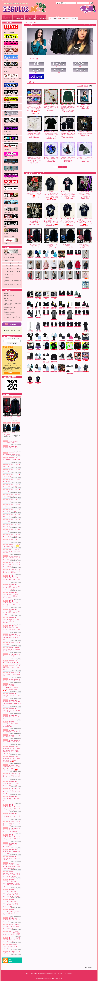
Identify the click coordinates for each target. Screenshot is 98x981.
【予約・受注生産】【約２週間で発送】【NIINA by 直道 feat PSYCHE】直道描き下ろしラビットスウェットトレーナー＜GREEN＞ (67, 100)
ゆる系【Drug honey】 (11, 168)
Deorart (11, 224)
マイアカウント (72, 18)
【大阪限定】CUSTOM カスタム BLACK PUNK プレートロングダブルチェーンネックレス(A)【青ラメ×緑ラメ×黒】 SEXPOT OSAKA (11, 893)
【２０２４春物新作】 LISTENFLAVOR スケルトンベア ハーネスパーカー (11, 926)
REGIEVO (6, 71)
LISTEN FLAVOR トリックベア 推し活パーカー (53, 337)
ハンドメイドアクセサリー (11, 236)
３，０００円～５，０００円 (11, 266)
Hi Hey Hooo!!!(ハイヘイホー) (11, 134)
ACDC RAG (11, 182)
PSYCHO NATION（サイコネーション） (12, 66)
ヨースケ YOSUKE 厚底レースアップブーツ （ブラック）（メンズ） (61, 356)
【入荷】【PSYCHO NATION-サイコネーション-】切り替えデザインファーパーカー (38, 294)
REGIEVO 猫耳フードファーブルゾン (62, 265)
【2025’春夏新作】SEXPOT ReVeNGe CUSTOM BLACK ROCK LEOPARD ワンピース (38, 327)
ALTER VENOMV (11, 175)
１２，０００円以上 (9, 274)
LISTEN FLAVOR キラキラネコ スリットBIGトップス (11, 656)
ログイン (54, 18)
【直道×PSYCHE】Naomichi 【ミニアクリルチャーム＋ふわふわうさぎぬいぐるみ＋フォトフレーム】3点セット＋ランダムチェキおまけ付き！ (34, 100)
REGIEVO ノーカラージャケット (46, 275)
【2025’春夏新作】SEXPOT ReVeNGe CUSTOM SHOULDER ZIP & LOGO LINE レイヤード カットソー (77, 313)
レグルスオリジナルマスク (11, 196)
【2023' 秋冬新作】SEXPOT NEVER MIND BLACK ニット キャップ (53, 357)
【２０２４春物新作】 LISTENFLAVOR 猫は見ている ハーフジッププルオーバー (11, 939)
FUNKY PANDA (11, 129)
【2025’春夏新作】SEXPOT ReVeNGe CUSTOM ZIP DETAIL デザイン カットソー (85, 313)
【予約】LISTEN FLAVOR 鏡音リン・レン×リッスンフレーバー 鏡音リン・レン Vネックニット (61, 305)
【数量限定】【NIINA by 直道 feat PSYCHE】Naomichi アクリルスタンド (84, 125)
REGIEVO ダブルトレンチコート (54, 275)
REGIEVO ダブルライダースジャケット (62, 275)
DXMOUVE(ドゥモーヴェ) (11, 93)
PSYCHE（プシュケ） (11, 37)
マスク (36, 70)
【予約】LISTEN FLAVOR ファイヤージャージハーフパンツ (11, 919)
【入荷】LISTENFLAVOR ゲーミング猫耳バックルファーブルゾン (40, 356)
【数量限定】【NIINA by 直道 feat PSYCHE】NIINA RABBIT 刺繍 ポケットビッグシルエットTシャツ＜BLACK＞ (51, 127)
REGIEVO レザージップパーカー (85, 265)
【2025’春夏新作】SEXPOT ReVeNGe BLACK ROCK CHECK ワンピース (54, 324)
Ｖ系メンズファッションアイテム (12, 252)
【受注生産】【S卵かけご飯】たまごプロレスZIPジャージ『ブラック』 (85, 346)
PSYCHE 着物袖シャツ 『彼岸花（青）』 (6, 430)
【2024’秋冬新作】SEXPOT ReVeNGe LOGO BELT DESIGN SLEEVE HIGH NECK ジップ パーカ (61, 293)
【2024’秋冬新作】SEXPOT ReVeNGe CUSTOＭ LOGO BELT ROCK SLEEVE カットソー (70, 253)
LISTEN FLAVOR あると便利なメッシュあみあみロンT (11, 674)
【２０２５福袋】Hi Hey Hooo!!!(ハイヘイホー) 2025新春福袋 (11, 551)
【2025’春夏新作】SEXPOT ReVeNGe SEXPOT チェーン (30, 327)
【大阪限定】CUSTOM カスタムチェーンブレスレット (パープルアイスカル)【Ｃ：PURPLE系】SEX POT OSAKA (84, 187)
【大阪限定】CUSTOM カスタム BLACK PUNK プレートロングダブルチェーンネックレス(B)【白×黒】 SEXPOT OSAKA (11, 903)
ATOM (10, 961)
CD (36, 64)
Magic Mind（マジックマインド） (12, 76)
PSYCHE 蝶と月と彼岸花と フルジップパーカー (61, 346)
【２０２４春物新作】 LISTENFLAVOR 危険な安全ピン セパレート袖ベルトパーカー (11, 933)
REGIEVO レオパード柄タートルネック (38, 265)
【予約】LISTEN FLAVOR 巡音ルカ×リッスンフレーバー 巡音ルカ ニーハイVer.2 (38, 314)
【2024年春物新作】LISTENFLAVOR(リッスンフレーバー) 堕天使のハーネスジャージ (32, 368)
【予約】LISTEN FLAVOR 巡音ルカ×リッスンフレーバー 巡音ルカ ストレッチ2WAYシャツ (30, 314)
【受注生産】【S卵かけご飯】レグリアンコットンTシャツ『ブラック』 (77, 346)
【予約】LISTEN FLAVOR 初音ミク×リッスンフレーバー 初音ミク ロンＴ (11, 783)
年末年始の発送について (10, 307)
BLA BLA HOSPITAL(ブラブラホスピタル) (12, 146)
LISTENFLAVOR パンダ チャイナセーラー (79, 368)
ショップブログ (30, 17)
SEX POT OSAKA (11, 51)
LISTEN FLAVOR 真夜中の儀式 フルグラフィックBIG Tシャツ (11, 667)
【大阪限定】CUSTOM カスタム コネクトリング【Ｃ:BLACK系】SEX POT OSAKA (34, 213)
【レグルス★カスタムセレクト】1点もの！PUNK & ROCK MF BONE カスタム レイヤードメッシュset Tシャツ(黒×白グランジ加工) (51, 187)
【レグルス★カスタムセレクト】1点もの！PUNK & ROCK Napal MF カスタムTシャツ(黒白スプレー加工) (67, 187)
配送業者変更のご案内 (9, 312)
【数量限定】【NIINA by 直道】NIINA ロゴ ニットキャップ (84, 151)
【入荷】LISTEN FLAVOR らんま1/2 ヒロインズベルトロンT (11, 710)
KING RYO (11, 27)
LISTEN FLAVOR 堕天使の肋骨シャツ (30, 337)
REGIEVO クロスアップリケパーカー (77, 265)
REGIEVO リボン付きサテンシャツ (30, 265)
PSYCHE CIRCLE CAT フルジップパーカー (46, 346)
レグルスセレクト (11, 58)
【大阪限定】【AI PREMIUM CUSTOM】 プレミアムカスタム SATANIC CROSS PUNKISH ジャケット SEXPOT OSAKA (11, 750)
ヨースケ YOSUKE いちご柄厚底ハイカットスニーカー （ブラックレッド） (34, 186)
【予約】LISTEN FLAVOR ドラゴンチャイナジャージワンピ (11, 851)
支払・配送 (34, 973)
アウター (80, 64)
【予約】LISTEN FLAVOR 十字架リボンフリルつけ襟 (11, 858)
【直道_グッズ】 (36, 76)
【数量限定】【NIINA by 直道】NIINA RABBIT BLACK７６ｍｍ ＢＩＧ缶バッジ (51, 151)
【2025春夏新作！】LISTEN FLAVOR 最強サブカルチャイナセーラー (11, 649)
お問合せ (41, 17)
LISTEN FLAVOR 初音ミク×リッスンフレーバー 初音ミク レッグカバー (11, 823)
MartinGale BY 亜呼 (11, 107)
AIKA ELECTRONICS (11, 161)
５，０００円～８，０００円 (11, 268)
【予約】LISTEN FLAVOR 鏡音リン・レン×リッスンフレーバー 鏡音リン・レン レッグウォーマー (69, 305)
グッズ (80, 70)
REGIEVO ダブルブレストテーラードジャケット (38, 275)
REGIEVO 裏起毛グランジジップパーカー (70, 265)
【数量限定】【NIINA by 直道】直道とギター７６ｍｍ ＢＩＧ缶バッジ (67, 151)
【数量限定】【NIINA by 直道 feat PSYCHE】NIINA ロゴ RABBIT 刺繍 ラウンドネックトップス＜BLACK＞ (67, 126)
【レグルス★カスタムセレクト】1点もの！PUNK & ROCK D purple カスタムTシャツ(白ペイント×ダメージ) (67, 214)
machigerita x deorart (9, 257)
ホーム (7, 17)
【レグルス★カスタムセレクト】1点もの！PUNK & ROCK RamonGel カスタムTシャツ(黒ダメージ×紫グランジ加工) (38, 380)
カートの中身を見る (12, 324)
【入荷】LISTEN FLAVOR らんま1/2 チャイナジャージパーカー (11, 695)
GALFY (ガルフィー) (11, 139)
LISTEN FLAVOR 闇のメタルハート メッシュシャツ (77, 337)
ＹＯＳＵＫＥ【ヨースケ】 (11, 86)
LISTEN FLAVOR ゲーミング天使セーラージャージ (46, 254)
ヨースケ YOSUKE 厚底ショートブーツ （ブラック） (30, 254)
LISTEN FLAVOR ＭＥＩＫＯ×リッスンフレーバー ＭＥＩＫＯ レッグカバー (11, 830)
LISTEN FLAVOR (11, 44)
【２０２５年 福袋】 (9, 81)
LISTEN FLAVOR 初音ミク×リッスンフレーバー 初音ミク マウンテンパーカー (11, 557)
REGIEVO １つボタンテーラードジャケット (30, 275)
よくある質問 (7, 314)
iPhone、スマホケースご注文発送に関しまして (12, 304)
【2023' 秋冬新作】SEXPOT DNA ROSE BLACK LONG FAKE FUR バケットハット (46, 357)
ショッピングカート (88, 9)
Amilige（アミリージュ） (11, 154)
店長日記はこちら (12, 373)
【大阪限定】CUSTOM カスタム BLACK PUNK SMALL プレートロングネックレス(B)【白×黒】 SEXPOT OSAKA (11, 883)
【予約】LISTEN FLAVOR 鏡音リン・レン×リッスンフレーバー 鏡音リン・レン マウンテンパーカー (53, 305)
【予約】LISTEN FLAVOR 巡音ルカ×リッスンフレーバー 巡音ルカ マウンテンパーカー (85, 305)
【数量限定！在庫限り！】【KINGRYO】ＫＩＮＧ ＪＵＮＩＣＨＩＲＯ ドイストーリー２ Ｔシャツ (78, 356)
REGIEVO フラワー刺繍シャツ (85, 254)
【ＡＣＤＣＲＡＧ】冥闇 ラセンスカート (30, 356)
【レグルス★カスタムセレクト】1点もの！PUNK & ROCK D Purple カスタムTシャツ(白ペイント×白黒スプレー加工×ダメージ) (51, 214)
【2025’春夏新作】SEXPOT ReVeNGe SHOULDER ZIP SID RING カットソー (61, 324)
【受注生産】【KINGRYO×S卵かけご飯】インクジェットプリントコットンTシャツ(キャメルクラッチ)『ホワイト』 (70, 346)
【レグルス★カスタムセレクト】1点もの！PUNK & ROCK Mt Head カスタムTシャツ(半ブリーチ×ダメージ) (84, 214)
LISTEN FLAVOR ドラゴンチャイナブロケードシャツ (11, 459)
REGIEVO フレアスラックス (77, 275)
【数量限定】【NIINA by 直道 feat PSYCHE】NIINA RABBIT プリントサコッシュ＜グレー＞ (34, 126)
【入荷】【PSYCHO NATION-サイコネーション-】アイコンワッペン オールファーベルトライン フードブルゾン (54, 294)
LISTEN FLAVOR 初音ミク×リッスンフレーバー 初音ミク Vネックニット (11, 564)
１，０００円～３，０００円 (11, 263)
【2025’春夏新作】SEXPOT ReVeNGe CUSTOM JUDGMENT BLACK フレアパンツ (46, 313)
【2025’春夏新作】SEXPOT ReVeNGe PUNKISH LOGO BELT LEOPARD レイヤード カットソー (54, 315)
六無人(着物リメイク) (11, 210)
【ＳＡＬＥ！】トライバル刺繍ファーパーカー (85, 275)
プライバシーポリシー (60, 973)
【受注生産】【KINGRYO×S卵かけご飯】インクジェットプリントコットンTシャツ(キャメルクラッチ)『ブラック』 (54, 346)
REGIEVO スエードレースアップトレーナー (46, 265)
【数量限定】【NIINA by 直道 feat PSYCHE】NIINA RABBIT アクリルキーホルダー (34, 152)
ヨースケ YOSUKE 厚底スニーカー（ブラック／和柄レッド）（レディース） (61, 254)
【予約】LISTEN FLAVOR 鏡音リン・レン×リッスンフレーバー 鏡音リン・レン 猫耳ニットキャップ (77, 305)
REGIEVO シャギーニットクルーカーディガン (70, 275)
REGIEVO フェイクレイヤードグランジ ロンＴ (54, 265)
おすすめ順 (80, 86)
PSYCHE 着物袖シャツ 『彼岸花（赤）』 (12, 408)
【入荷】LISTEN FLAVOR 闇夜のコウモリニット (11, 448)
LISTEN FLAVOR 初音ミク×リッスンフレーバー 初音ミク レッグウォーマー (11, 571)
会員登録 (62, 18)
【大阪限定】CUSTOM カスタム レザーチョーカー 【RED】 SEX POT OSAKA (85, 337)
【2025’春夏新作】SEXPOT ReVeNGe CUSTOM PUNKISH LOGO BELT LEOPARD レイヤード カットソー (69, 315)
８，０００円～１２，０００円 (12, 271)
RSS (10, 959)
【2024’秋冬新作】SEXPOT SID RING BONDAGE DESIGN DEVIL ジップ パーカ (30, 294)
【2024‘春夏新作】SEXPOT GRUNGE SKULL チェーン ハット (11, 946)
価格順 (86, 86)
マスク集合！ (7, 277)
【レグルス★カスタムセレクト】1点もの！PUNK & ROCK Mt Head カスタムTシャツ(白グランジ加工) (85, 368)
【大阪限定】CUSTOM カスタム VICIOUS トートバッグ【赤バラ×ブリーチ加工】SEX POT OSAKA (61, 368)
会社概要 (6, 293)
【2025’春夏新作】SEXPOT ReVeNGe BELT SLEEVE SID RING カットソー (77, 324)
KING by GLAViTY (11, 217)
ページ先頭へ (88, 967)
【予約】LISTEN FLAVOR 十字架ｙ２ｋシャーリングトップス (11, 845)
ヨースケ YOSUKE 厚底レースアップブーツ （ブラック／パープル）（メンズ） (69, 356)
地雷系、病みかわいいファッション (12, 285)
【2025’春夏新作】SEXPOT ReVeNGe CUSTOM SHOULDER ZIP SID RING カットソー (69, 324)
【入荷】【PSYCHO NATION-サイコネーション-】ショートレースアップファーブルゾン (46, 294)
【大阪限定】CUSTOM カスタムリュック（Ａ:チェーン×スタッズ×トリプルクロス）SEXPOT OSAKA (11, 687)
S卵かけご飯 (11, 100)
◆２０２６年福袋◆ (9, 32)
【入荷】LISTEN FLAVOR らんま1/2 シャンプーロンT (11, 716)
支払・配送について (18, 17)
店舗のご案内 (7, 309)
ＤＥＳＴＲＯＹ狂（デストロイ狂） (12, 121)
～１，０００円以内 (9, 260)
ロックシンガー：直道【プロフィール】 (12, 317)
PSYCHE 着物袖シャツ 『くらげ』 (16, 429)
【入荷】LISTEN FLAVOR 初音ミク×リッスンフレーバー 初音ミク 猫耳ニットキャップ (46, 305)
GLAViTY (11, 203)
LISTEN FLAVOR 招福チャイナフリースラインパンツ (11, 741)
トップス (58, 64)
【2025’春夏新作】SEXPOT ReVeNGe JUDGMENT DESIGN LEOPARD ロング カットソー (85, 327)
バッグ (58, 70)
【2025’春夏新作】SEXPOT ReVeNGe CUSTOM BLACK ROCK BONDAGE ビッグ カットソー (46, 324)
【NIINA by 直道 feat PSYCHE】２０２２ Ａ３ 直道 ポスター (84, 98)
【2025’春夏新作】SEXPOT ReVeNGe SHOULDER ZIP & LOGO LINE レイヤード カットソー (61, 313)
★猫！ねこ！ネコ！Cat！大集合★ (12, 281)
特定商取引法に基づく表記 (45, 973)
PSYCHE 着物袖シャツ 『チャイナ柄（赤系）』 (84, 237)
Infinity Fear (11, 189)
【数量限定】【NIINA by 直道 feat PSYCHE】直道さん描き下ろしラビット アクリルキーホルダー (51, 99)
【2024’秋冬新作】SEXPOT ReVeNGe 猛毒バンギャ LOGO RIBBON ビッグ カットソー (78, 253)
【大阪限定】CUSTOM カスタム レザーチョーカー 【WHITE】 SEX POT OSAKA (30, 346)
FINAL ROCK (11, 231)
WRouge (11, 241)
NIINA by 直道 (11, 114)
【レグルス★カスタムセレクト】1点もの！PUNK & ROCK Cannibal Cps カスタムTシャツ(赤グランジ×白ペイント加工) (30, 380)
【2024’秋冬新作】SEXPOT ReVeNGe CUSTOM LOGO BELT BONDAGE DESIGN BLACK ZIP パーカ (69, 293)
